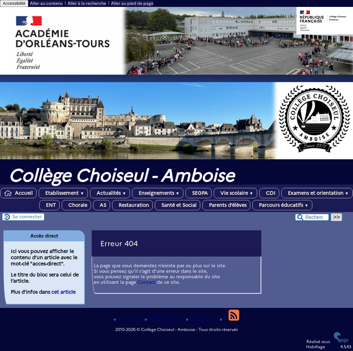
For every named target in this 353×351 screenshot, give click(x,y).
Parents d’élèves (226, 205)
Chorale (76, 205)
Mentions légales (164, 319)
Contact (146, 282)
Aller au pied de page (132, 3)
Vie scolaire (235, 193)
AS (101, 205)
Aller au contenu (46, 3)
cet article (63, 292)
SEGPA (198, 193)
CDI (269, 193)
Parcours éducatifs (282, 205)
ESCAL (332, 346)
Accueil (18, 193)
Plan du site (128, 319)
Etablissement (63, 193)
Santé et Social (177, 205)
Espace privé (201, 319)
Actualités (110, 193)
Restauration (132, 205)
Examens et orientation (317, 193)
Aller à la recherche (87, 3)
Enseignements (158, 193)
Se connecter (27, 216)
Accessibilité (14, 3)
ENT (49, 205)
